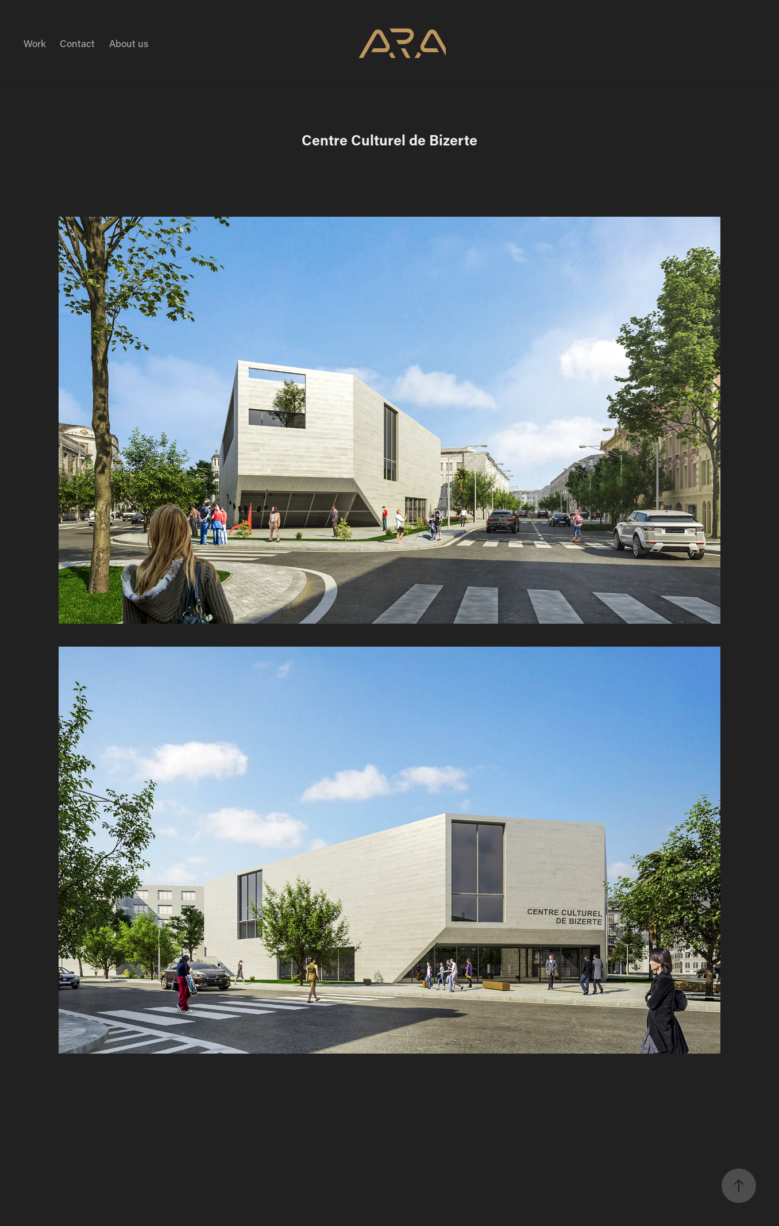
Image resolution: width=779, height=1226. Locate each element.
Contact (77, 43)
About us (128, 43)
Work (35, 43)
